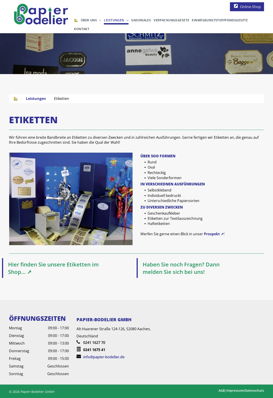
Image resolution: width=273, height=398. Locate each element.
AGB (221, 390)
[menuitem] (76, 19)
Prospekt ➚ (214, 233)
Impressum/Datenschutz (245, 390)
